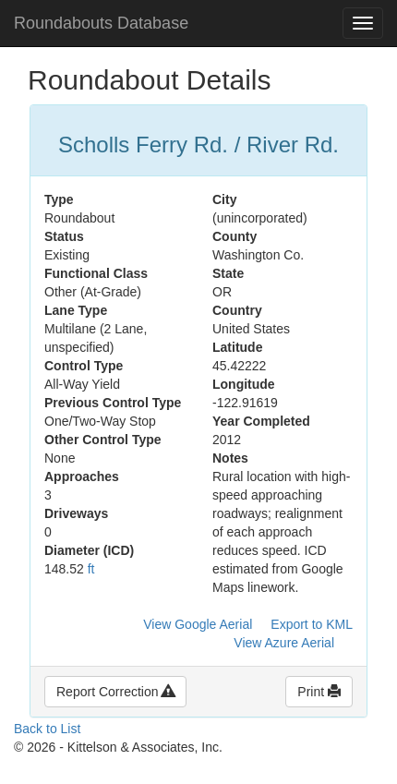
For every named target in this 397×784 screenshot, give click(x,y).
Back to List (47, 728)
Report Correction (115, 691)
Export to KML (312, 624)
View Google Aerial (197, 624)
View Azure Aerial (284, 642)
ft (91, 568)
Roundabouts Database (101, 23)
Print (319, 691)
